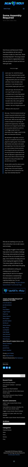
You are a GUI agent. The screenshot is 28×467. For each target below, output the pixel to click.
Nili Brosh (5, 323)
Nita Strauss (6, 339)
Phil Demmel (6, 336)
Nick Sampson (19, 358)
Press (15, 20)
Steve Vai (5, 314)
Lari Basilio (6, 330)
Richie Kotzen (6, 325)
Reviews (5, 437)
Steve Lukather (7, 350)
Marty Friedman (7, 343)
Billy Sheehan (10, 355)
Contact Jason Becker (14, 455)
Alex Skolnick (6, 334)
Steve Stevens (7, 316)
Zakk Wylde (6, 332)
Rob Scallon (6, 318)
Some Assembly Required (9, 382)
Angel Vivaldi (6, 312)
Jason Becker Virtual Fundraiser (10, 388)
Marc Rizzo (6, 327)
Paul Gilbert (6, 309)
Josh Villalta (10, 353)
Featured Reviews (7, 430)
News (11, 20)
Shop (4, 439)
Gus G (4, 307)
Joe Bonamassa (7, 305)
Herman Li (6, 346)
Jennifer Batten (7, 321)
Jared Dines (6, 348)
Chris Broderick (7, 303)
